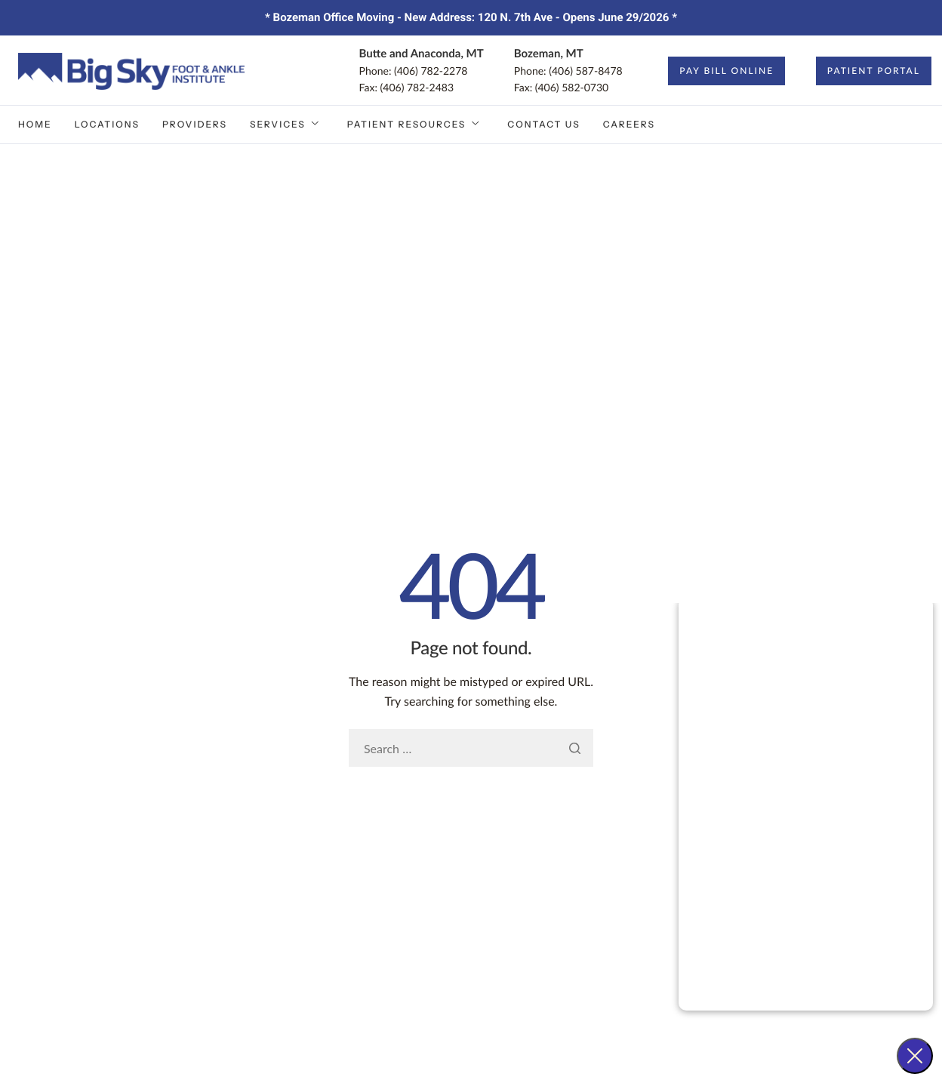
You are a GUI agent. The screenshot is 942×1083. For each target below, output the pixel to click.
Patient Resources (414, 124)
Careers (629, 124)
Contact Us (543, 124)
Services (285, 124)
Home (35, 124)
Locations (107, 124)
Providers (194, 124)
